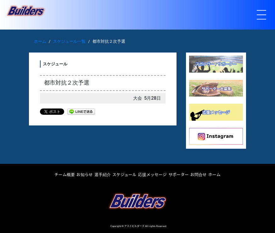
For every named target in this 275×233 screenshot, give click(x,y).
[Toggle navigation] (261, 15)
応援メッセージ (152, 174)
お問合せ (198, 174)
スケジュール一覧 (69, 41)
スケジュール (124, 174)
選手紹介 (102, 174)
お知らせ (84, 174)
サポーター (178, 174)
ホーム (40, 41)
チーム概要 (64, 174)
